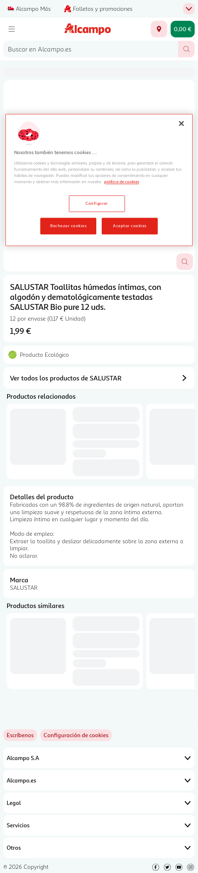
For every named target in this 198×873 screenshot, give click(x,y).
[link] (76, 735)
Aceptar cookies (129, 225)
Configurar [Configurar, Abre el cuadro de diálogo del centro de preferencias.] (97, 203)
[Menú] (11, 29)
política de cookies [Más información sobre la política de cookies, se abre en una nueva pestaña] (121, 181)
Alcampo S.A (99, 758)
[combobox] (90, 49)
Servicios (99, 825)
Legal (99, 803)
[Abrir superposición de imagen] (184, 261)
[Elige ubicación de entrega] (159, 29)
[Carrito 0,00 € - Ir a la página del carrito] (183, 29)
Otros (99, 847)
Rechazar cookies (68, 225)
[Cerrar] (181, 124)
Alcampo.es (99, 780)
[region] (99, 180)
